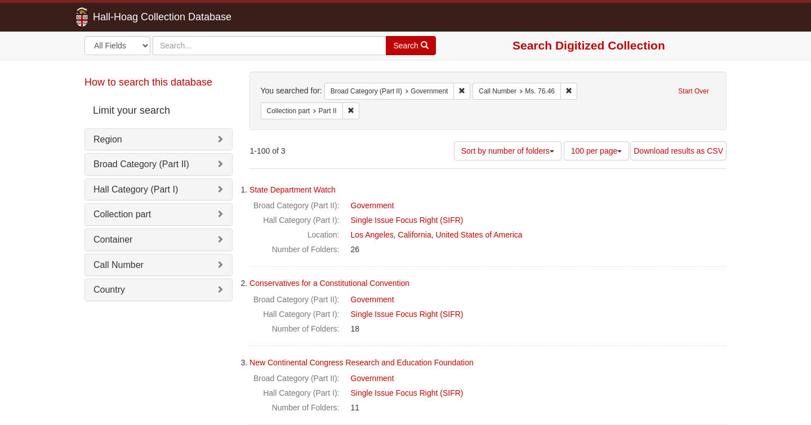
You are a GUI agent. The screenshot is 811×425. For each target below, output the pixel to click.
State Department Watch (292, 189)
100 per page (596, 150)
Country (109, 289)
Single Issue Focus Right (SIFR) (407, 220)
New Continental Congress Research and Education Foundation (361, 362)
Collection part (122, 214)
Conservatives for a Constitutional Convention (329, 283)
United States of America (479, 234)
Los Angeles (372, 234)
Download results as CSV (678, 150)
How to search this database (148, 82)
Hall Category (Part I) (135, 189)
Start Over (693, 91)
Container (112, 239)
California (414, 234)
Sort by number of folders (507, 150)
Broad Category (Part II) (141, 164)
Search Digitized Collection (589, 45)
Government (372, 205)
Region (107, 139)
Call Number (118, 265)
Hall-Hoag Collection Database (127, 17)
